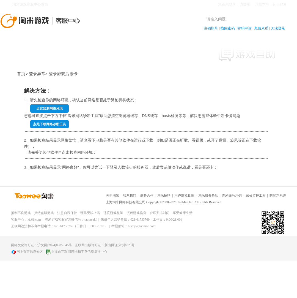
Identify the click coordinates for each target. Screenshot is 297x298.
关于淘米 (112, 195)
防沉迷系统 (278, 195)
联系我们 (129, 195)
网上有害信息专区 (27, 252)
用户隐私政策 (184, 195)
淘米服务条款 (208, 195)
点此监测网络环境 (49, 108)
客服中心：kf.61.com (26, 219)
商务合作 (146, 195)
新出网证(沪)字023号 (120, 245)
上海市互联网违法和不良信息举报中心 (76, 252)
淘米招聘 (163, 195)
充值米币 (261, 28)
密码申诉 (244, 28)
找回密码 (228, 28)
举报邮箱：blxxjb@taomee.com (133, 226)
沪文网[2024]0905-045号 (54, 245)
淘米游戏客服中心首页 (30, 4)
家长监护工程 (256, 195)
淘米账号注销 (232, 195)
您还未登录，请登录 (234, 4)
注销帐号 (211, 28)
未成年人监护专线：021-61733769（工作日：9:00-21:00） (142, 219)
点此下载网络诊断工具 (49, 124)
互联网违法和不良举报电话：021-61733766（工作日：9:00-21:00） (59, 226)
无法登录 (278, 28)
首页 (21, 74)
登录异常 (37, 74)
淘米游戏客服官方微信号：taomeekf (71, 219)
